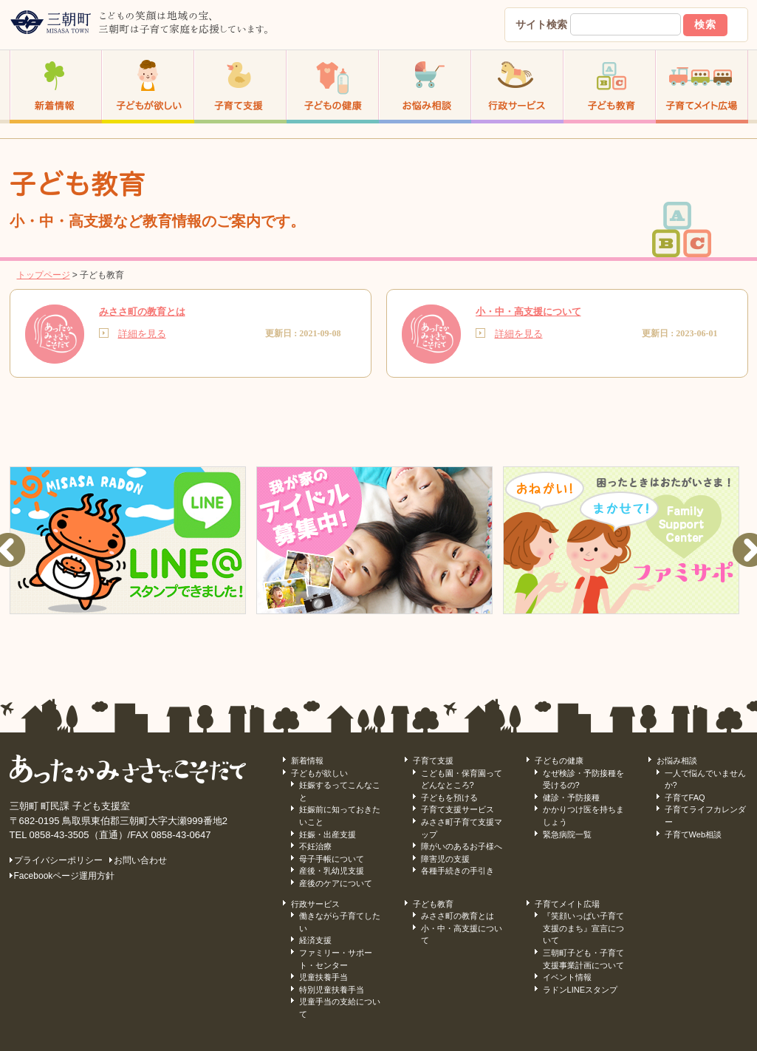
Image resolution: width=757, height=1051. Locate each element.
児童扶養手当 (323, 977)
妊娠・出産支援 (327, 834)
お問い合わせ (140, 860)
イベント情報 (567, 977)
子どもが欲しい (319, 773)
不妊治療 (315, 846)
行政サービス (315, 903)
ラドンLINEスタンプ (580, 989)
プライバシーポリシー (58, 860)
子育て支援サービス (457, 809)
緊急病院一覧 (567, 834)
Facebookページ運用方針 (64, 876)
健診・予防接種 (571, 797)
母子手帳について (331, 858)
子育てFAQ (685, 797)
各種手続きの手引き (457, 870)
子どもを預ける (449, 797)
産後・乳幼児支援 (331, 870)
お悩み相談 (677, 760)
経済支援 (315, 940)
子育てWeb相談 (693, 834)
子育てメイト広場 (567, 903)
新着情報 (307, 760)
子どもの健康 (559, 760)
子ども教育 (433, 903)
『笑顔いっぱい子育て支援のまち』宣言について (583, 928)
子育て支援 (433, 760)
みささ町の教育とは (457, 915)
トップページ (43, 275)
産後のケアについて (335, 883)
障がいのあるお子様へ (461, 846)
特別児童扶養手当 (331, 989)
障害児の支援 (445, 858)
